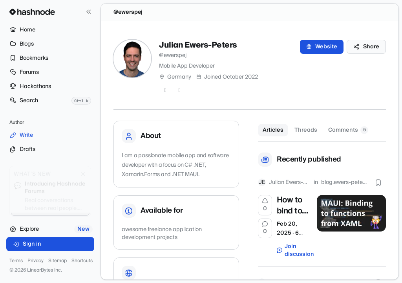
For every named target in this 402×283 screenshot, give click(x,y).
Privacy (35, 261)
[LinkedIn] (179, 90)
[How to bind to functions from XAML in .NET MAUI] (351, 213)
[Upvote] (265, 205)
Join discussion (293, 250)
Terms (16, 261)
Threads (305, 130)
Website (321, 46)
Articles (273, 130)
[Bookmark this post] (378, 182)
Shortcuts (82, 261)
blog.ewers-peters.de (344, 182)
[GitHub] (165, 90)
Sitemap (57, 261)
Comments (348, 130)
